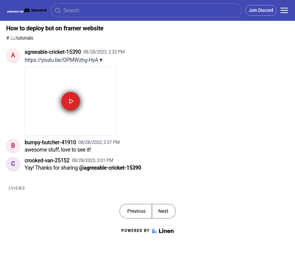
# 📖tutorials (19, 38)
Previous (136, 211)
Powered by (147, 231)
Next (163, 211)
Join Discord (261, 10)
